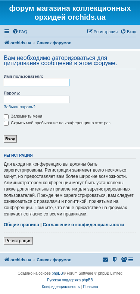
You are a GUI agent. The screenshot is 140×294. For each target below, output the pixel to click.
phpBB (57, 273)
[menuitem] (19, 31)
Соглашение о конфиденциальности (83, 224)
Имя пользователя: (23, 76)
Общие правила (21, 224)
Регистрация (18, 240)
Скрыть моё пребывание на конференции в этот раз (57, 123)
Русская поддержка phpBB (70, 280)
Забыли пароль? (19, 107)
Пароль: (12, 93)
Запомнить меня (23, 116)
